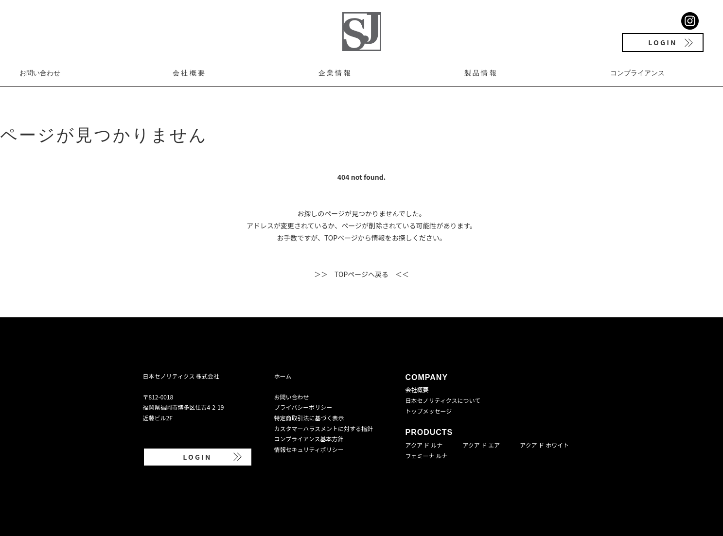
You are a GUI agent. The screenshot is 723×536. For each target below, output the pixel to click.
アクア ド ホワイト (544, 445)
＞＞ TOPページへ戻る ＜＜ (361, 274)
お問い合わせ (39, 73)
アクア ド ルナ (424, 445)
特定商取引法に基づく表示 (309, 418)
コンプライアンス (637, 73)
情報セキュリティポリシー (309, 449)
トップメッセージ (429, 411)
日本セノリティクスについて (443, 400)
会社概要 (189, 73)
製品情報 (481, 73)
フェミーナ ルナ (427, 455)
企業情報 (335, 73)
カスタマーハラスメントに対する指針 (323, 428)
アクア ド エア (481, 445)
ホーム (283, 376)
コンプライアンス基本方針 (309, 438)
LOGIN (662, 42)
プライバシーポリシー (303, 407)
